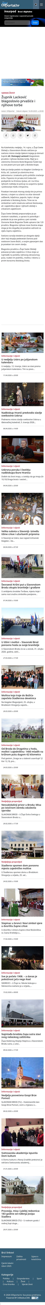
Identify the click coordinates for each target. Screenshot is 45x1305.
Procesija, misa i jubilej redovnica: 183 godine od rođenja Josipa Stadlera (20, 1213)
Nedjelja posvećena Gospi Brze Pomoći (19, 1097)
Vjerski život (27, 1284)
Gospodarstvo (23, 1278)
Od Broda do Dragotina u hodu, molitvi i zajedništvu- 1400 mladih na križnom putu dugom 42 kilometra (22, 751)
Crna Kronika (9, 1284)
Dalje (35, 22)
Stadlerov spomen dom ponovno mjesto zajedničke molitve (20, 867)
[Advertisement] (22, 50)
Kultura (10, 1281)
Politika (6, 1278)
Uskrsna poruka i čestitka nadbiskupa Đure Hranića (15, 471)
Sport (39, 1278)
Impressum (6, 1256)
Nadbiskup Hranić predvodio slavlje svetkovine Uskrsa (21, 414)
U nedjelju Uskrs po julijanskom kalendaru (19, 361)
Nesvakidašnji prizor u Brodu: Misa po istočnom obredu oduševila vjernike (21, 807)
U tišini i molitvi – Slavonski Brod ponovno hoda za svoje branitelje (20, 644)
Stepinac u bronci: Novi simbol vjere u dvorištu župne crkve (21, 925)
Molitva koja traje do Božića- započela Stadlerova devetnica (18, 697)
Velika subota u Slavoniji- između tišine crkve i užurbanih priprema (20, 533)
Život (23, 1281)
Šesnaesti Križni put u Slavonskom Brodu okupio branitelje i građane (21, 586)
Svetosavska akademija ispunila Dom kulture (19, 1154)
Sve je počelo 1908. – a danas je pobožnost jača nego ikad (19, 978)
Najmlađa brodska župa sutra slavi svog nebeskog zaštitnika (21, 1036)
